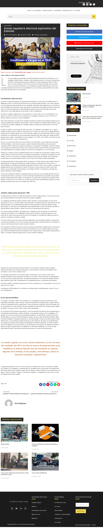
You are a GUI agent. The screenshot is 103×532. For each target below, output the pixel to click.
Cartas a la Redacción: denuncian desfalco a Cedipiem (92, 111)
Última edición (5, 449)
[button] (40, 389)
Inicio (29, 15)
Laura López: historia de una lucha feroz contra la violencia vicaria (92, 122)
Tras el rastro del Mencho (39, 478)
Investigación (47, 15)
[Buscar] (94, 21)
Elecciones (8, 30)
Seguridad (57, 15)
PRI (6, 388)
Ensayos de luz (68, 15)
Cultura (77, 15)
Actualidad (37, 15)
